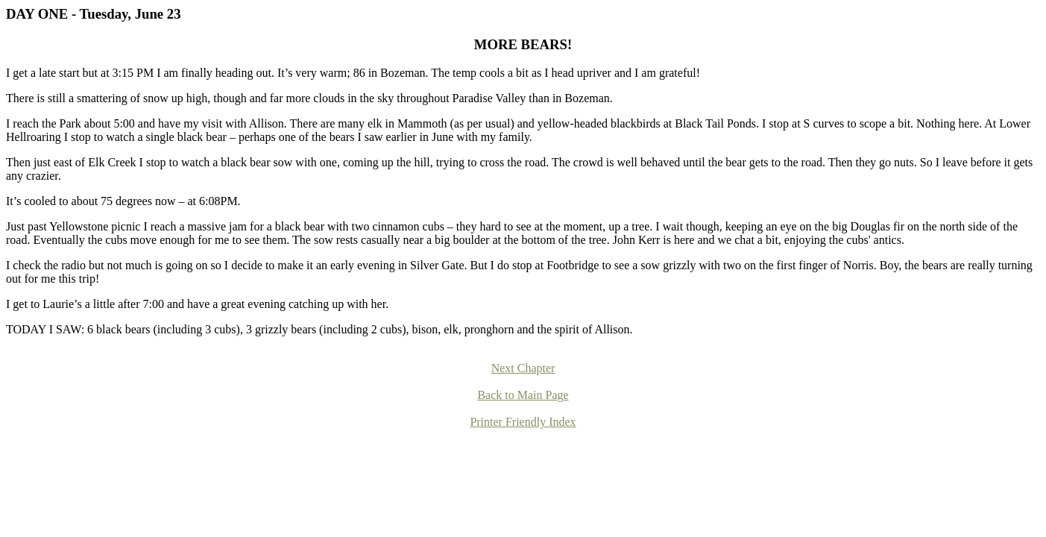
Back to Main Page (522, 395)
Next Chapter (523, 368)
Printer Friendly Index (523, 421)
